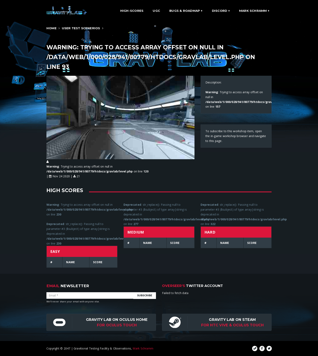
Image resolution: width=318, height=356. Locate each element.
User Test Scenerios (81, 28)
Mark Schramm (253, 11)
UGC (156, 11)
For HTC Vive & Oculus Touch (232, 325)
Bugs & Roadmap (185, 11)
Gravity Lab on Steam (232, 319)
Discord (220, 11)
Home (51, 28)
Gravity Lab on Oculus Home (117, 319)
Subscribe (144, 295)
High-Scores (131, 11)
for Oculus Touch (117, 325)
